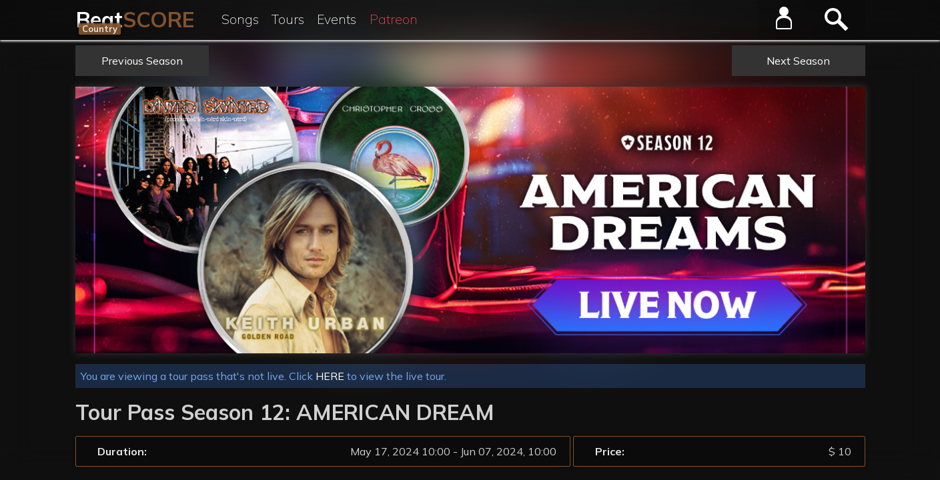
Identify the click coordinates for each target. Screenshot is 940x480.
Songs (240, 19)
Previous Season (142, 60)
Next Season (798, 60)
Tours (288, 19)
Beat (135, 19)
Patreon (394, 19)
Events (336, 19)
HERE (330, 376)
